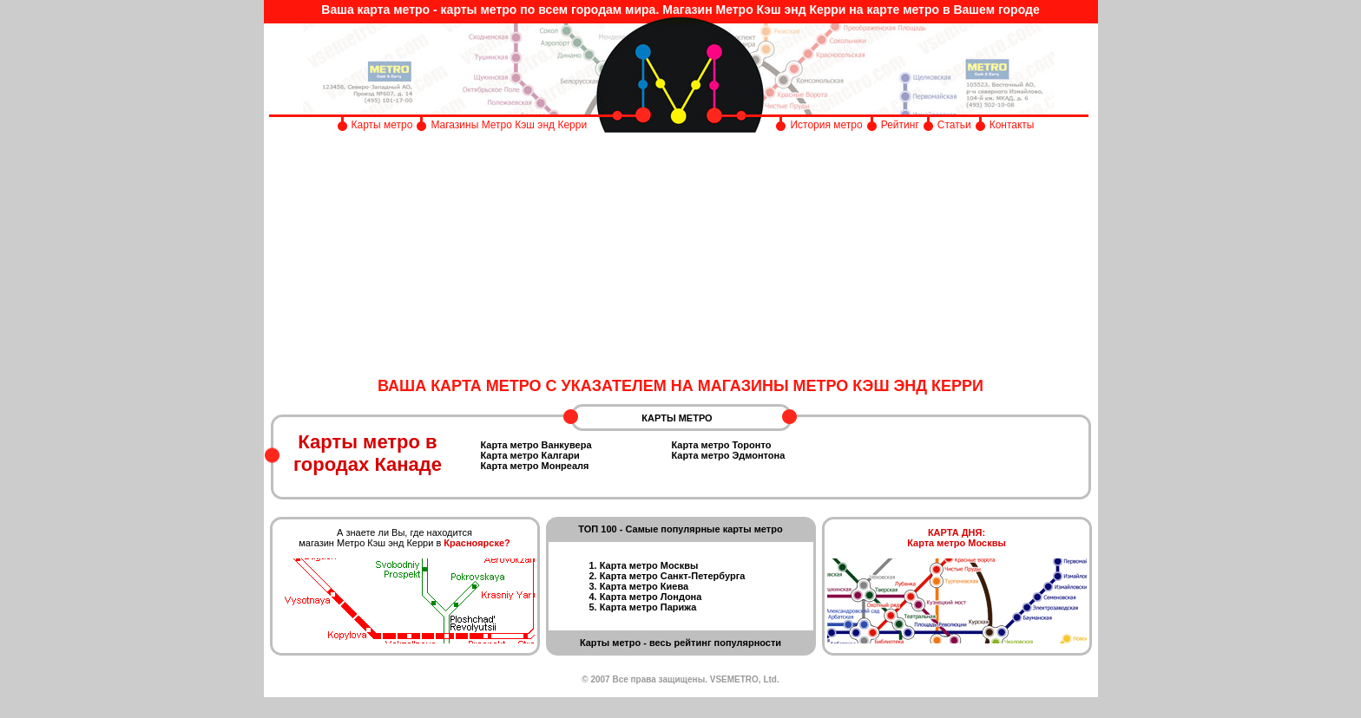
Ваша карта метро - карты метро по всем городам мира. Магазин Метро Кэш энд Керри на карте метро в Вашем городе (680, 9)
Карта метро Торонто (722, 445)
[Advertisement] (681, 255)
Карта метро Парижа (648, 607)
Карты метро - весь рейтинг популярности (680, 642)
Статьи (954, 125)
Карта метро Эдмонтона (729, 455)
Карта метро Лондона (651, 596)
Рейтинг (900, 125)
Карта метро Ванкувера (536, 445)
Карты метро (382, 125)
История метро (826, 125)
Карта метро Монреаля (535, 465)
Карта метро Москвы (649, 565)
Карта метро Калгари (530, 455)
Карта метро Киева (644, 586)
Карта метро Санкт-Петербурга (673, 576)
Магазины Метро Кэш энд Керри (510, 125)
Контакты (1012, 125)
